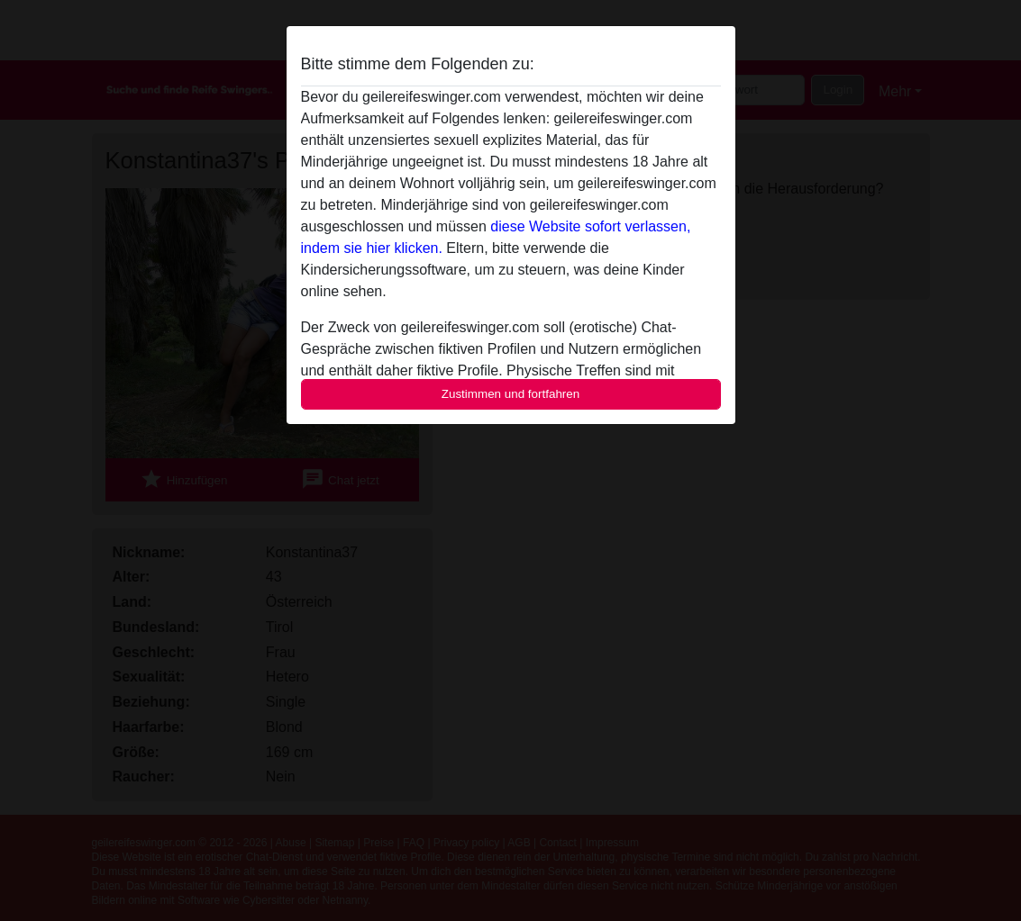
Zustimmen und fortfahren (511, 394)
